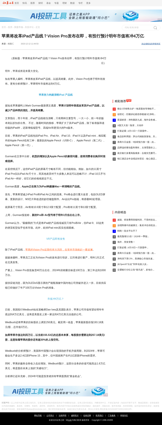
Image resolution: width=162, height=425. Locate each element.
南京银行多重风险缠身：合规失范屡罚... (137, 153)
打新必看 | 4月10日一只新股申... (132, 247)
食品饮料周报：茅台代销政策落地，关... (137, 136)
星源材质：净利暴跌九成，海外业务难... (137, 120)
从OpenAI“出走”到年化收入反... (132, 264)
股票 (32, 3)
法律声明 (62, 415)
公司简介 (50, 415)
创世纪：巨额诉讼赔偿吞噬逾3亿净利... (136, 114)
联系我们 (99, 415)
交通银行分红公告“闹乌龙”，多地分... (135, 270)
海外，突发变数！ (126, 242)
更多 (88, 3)
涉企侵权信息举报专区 (150, 44)
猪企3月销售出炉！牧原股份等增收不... (136, 109)
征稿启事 (87, 415)
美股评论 (29, 27)
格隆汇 (11, 44)
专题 (56, 3)
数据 (72, 3)
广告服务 (111, 415)
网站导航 (38, 415)
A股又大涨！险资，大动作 (130, 125)
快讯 (24, 3)
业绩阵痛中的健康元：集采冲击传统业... (137, 225)
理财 (64, 3)
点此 (70, 420)
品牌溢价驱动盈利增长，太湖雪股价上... (137, 147)
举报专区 (124, 415)
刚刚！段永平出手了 (127, 231)
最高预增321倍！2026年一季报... (133, 236)
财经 (40, 3)
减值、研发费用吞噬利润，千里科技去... (137, 220)
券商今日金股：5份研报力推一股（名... (136, 253)
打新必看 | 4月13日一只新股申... (132, 131)
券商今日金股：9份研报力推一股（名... (136, 142)
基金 (48, 3)
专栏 (80, 3)
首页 (10, 3)
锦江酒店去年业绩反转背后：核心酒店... (137, 159)
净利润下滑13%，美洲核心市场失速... (135, 258)
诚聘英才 (75, 415)
